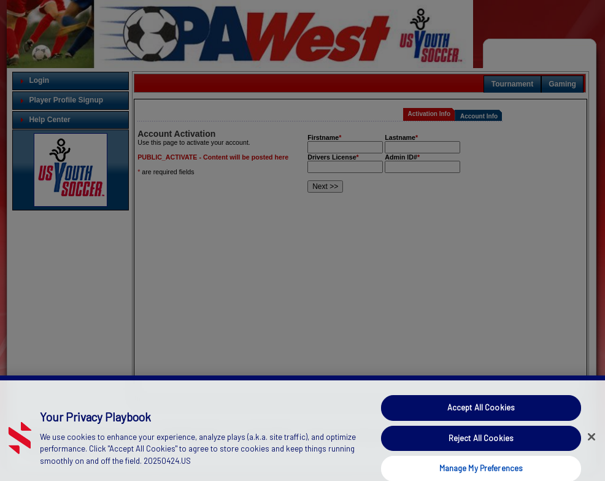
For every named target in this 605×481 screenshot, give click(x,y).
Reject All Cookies (481, 445)
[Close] (591, 444)
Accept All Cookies (481, 415)
